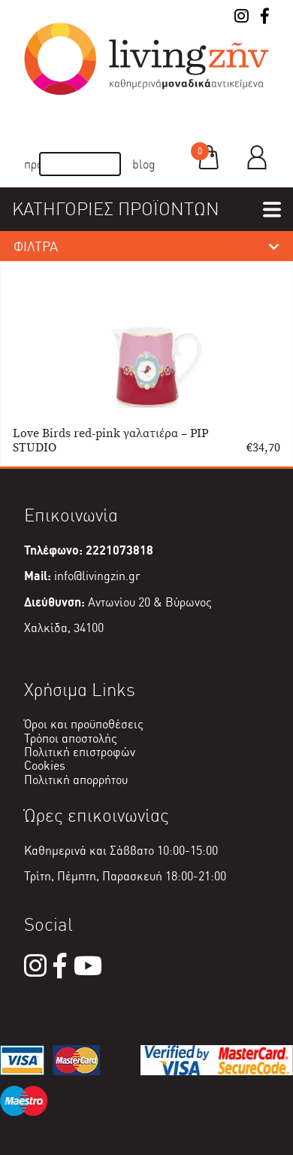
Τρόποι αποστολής (70, 738)
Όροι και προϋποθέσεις (83, 724)
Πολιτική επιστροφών (79, 752)
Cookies (44, 765)
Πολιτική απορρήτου (76, 780)
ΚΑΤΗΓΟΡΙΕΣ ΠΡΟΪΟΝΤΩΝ (115, 209)
